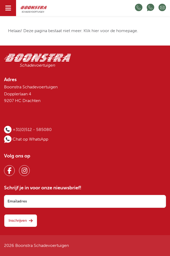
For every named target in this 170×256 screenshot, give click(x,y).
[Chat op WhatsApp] (150, 8)
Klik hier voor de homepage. (111, 30)
